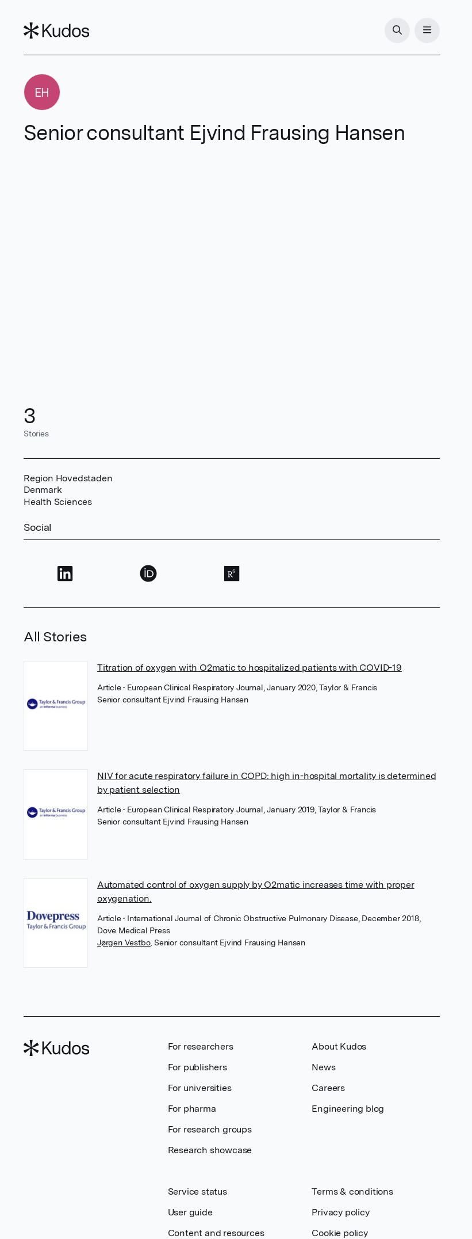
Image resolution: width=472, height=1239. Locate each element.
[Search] (397, 30)
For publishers (197, 1067)
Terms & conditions (352, 1191)
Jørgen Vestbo (123, 942)
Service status (197, 1191)
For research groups (210, 1129)
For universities (200, 1087)
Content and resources (216, 1232)
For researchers (200, 1046)
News (323, 1067)
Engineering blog (348, 1108)
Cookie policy (339, 1232)
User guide (190, 1212)
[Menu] (427, 30)
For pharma (192, 1108)
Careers (328, 1087)
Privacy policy (340, 1212)
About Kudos (339, 1046)
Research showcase (210, 1150)
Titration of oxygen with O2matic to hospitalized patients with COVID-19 (249, 667)
